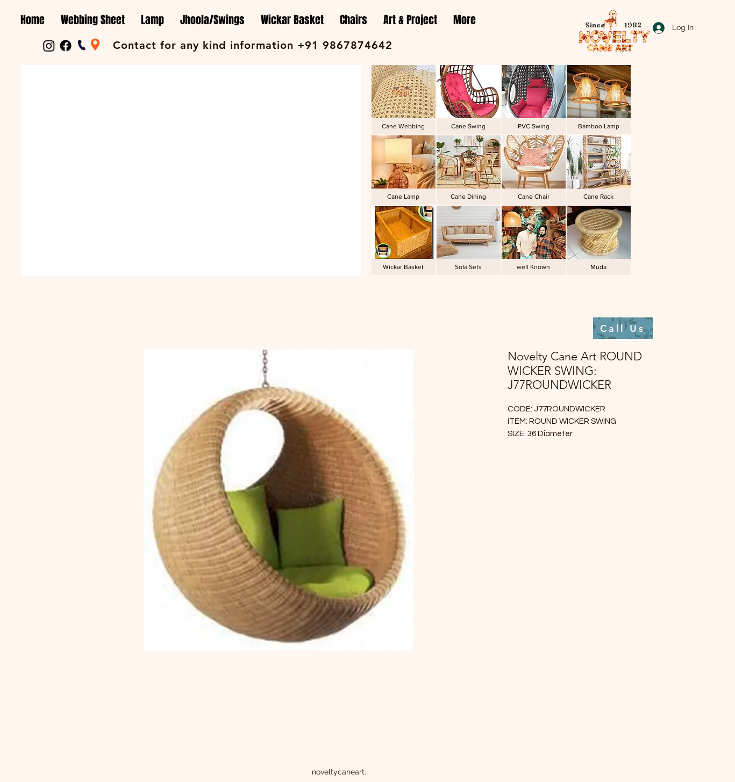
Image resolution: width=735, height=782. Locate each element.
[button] (93, 20)
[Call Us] (623, 328)
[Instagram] (48, 45)
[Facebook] (65, 45)
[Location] (95, 44)
